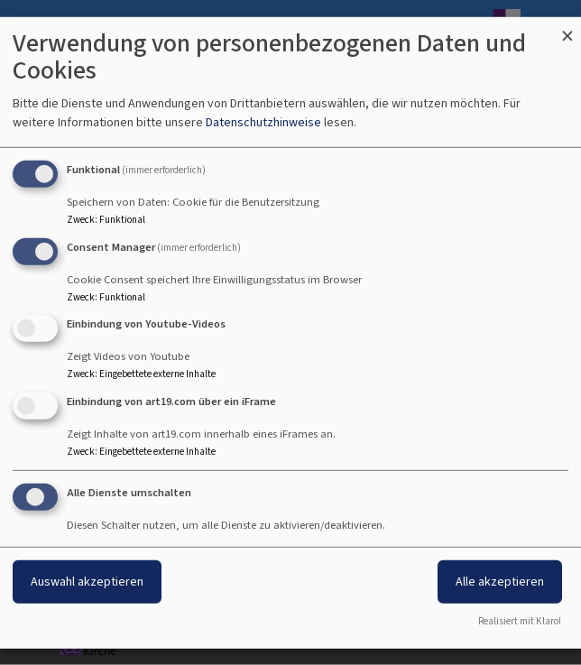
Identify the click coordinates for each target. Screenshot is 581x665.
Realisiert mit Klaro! (519, 621)
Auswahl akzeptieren (87, 581)
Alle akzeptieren (500, 581)
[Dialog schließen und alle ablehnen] (567, 27)
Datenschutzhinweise (263, 122)
